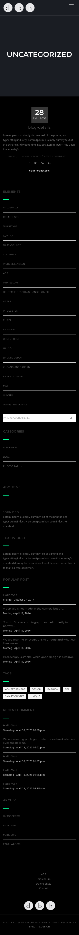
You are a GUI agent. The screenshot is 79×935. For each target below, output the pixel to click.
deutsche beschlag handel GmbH (26, 292)
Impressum (10, 282)
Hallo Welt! (10, 594)
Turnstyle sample (15, 404)
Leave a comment (55, 156)
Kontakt (8, 235)
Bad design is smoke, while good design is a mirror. (38, 656)
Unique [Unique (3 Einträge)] (35, 696)
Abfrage (9, 329)
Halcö (7, 348)
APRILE (7, 301)
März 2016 (9, 834)
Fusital (8, 320)
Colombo (9, 254)
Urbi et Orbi (11, 338)
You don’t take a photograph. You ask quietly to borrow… (35, 624)
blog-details (39, 127)
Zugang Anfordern (16, 367)
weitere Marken (14, 263)
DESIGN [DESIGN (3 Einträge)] (36, 689)
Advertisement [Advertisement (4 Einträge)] (15, 689)
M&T (5, 385)
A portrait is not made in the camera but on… (33, 608)
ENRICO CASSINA (13, 376)
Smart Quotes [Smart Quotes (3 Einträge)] (14, 696)
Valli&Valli (10, 207)
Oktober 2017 (11, 816)
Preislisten (10, 310)
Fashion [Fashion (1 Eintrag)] (52, 689)
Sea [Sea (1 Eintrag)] (67, 689)
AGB (5, 273)
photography (12, 466)
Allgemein (10, 447)
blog (11, 156)
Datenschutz (12, 245)
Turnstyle (10, 226)
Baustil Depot (12, 357)
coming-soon (12, 217)
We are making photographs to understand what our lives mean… (39, 641)
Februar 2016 (11, 844)
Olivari (8, 395)
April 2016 (9, 825)
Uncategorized (30, 156)
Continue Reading (39, 171)
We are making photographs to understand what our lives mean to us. (39, 740)
